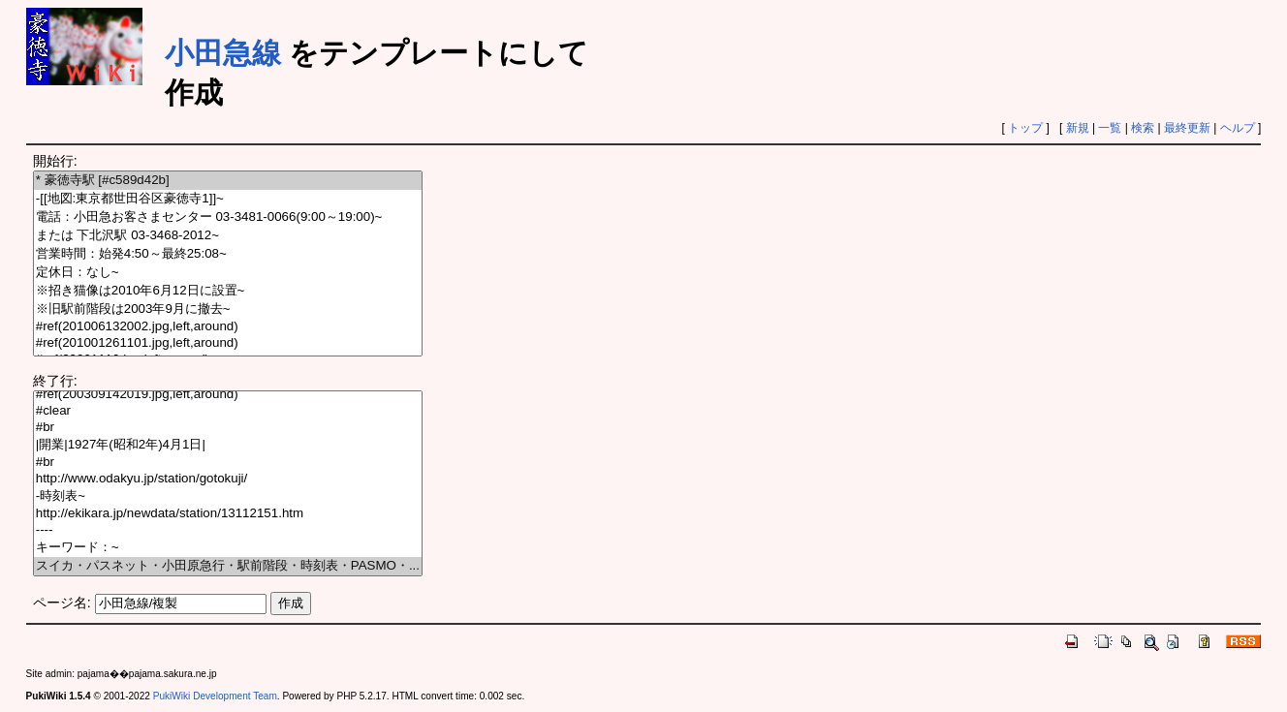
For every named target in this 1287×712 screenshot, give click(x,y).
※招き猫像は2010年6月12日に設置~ (228, 291)
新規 (1077, 128)
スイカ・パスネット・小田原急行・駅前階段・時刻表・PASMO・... (228, 566)
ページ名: (62, 602)
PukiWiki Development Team (215, 696)
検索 (1142, 128)
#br (228, 427)
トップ (1025, 128)
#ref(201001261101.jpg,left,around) (228, 343)
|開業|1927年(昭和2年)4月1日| (228, 445)
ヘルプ (1237, 128)
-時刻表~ (228, 496)
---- (228, 530)
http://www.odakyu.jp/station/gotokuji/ (228, 479)
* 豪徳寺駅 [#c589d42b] (228, 180)
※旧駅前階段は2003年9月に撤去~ (228, 309)
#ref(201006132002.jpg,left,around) (228, 327)
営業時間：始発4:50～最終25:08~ (228, 254)
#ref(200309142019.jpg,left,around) (228, 395)
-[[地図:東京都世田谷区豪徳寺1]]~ (228, 199)
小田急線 (223, 53)
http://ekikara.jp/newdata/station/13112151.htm (228, 514)
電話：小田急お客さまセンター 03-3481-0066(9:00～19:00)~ (228, 217)
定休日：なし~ (228, 272)
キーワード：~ (228, 548)
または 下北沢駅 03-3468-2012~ (228, 236)
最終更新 (1187, 128)
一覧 (1109, 128)
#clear (228, 411)
